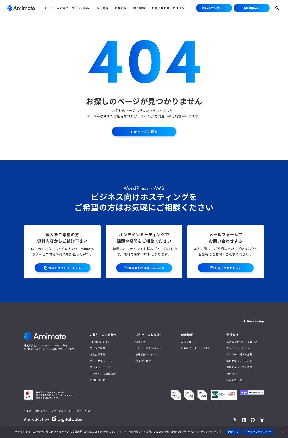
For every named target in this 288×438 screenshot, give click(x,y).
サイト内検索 (84, 410)
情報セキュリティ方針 (239, 360)
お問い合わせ (97, 380)
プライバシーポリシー (239, 348)
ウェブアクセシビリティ (37, 410)
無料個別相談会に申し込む (146, 268)
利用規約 (231, 373)
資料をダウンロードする (64, 268)
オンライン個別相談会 (103, 373)
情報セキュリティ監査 (239, 367)
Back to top (255, 321)
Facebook (244, 420)
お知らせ (186, 341)
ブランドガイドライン (64, 410)
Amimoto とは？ (100, 341)
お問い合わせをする (228, 268)
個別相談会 (251, 8)
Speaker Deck (262, 420)
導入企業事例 (97, 354)
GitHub (253, 420)
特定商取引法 (234, 380)
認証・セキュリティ (101, 360)
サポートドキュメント (148, 348)
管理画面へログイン (147, 354)
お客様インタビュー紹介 (195, 348)
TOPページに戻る (144, 131)
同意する (233, 431)
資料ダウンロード (214, 8)
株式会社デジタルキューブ (241, 341)
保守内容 (140, 341)
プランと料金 (97, 348)
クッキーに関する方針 (239, 354)
